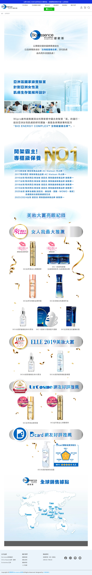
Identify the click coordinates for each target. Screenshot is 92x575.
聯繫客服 (24, 557)
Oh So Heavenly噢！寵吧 (8, 560)
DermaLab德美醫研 (7, 557)
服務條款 (24, 562)
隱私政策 (24, 560)
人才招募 (24, 565)
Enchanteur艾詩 (6, 562)
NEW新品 (25, 5)
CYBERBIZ (46, 572)
